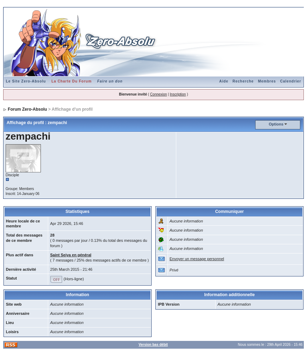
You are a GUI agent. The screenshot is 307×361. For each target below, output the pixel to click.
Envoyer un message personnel (197, 259)
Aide (223, 81)
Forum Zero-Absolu (27, 109)
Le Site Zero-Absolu (26, 81)
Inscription (178, 94)
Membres (267, 81)
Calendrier (290, 81)
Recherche (243, 81)
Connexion (158, 94)
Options (276, 124)
